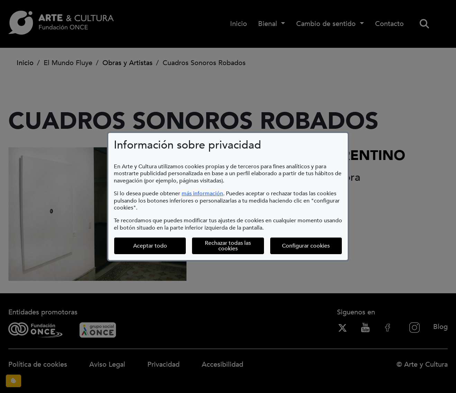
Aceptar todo (150, 246)
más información (202, 193)
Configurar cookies (312, 246)
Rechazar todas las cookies (228, 245)
